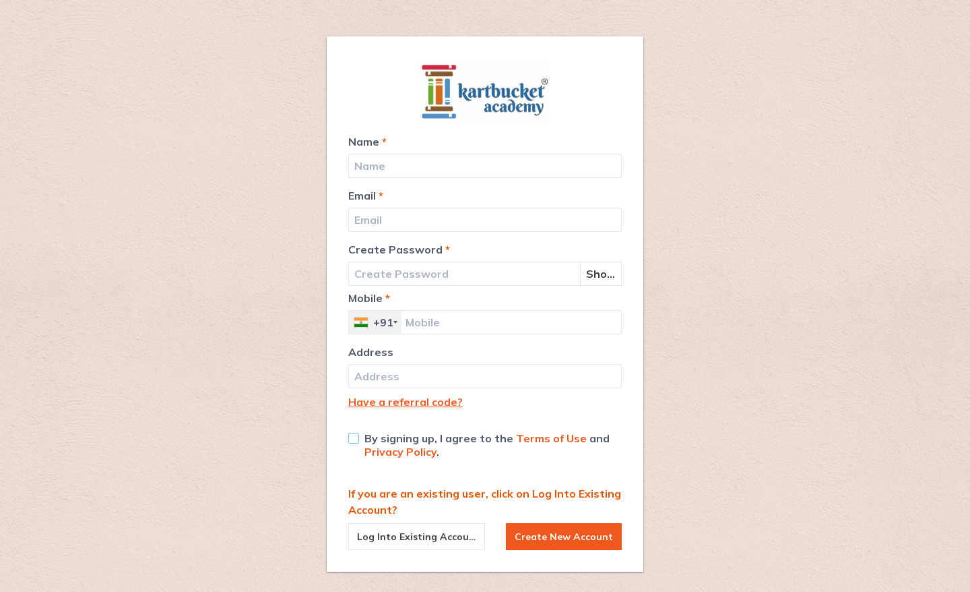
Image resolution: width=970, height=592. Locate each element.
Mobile (369, 298)
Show (601, 273)
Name (367, 141)
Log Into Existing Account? (420, 537)
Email (365, 195)
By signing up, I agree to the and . (479, 444)
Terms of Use (551, 438)
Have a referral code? (405, 402)
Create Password (399, 249)
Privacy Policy (400, 451)
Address (370, 352)
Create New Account (564, 537)
